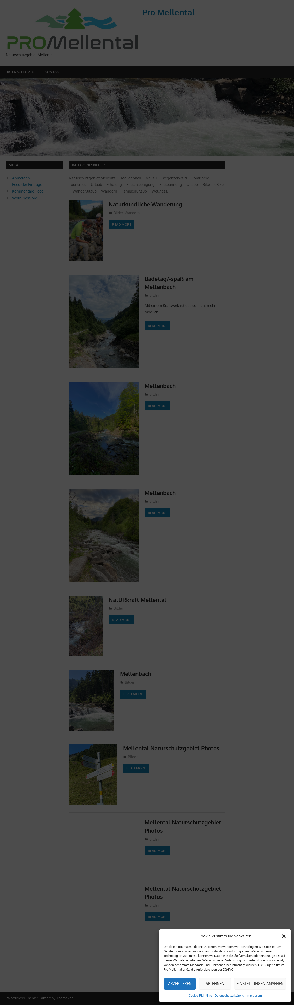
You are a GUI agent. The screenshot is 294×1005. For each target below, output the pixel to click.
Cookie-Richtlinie (200, 995)
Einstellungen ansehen (260, 983)
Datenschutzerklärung (229, 995)
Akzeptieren (180, 983)
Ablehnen (215, 983)
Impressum (254, 995)
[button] (283, 936)
